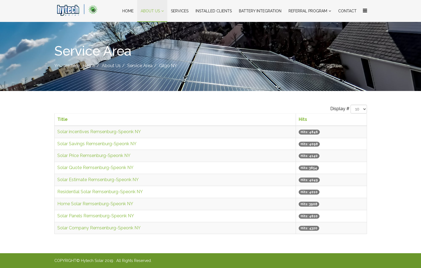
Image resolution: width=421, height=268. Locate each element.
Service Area (139, 65)
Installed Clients (214, 11)
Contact (347, 11)
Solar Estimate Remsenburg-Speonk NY (98, 179)
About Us (150, 11)
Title (62, 119)
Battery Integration (260, 11)
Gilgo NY (168, 65)
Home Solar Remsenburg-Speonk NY (95, 203)
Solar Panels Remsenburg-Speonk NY (95, 215)
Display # (339, 108)
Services (179, 11)
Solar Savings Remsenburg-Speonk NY (97, 143)
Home (128, 11)
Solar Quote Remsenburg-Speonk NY (95, 167)
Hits (303, 119)
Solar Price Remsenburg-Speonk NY (94, 155)
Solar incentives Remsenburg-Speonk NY (99, 131)
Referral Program (308, 11)
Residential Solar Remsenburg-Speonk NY (100, 191)
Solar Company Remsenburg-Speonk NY (99, 227)
